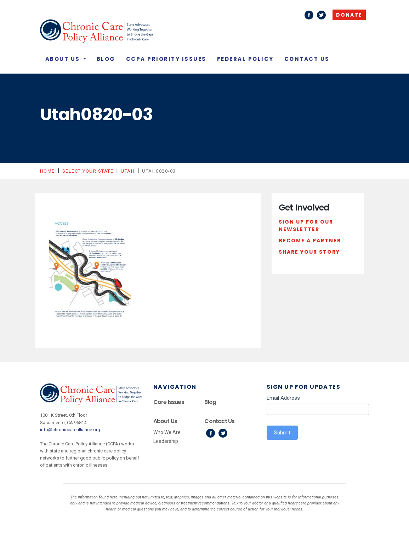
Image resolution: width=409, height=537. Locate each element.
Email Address (283, 398)
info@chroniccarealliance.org (70, 429)
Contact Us (307, 59)
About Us (63, 59)
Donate (349, 14)
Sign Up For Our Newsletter (306, 225)
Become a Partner (310, 240)
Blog (106, 59)
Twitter (321, 15)
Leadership (165, 441)
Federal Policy (245, 59)
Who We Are (167, 432)
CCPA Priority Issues (166, 59)
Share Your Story (309, 251)
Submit (282, 432)
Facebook (309, 15)
